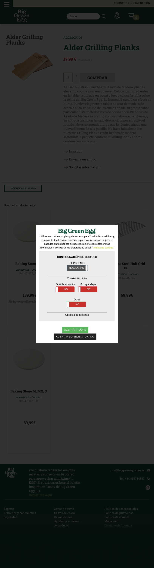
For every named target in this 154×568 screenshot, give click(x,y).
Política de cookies (103, 247)
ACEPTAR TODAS (75, 329)
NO (66, 289)
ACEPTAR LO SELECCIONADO (75, 336)
